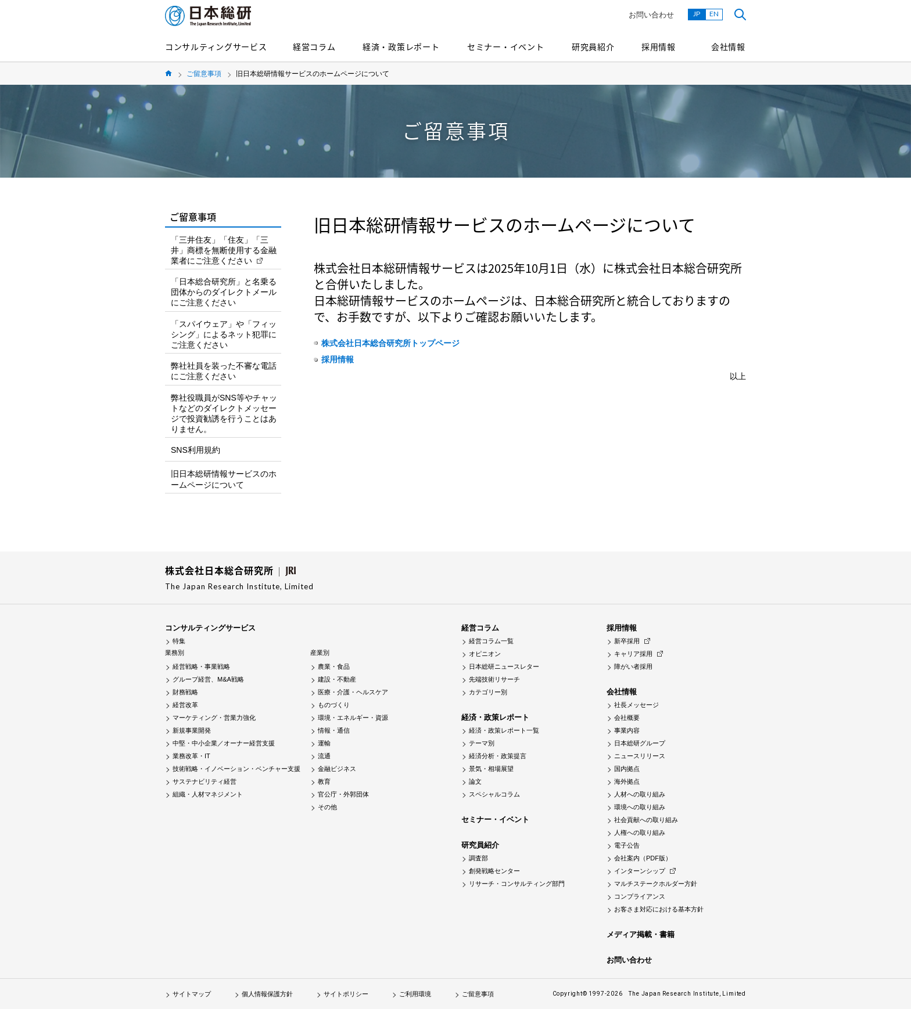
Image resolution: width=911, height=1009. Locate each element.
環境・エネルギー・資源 (353, 717)
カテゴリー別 (488, 692)
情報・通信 (334, 730)
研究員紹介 (593, 46)
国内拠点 (627, 768)
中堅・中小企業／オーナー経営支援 (224, 743)
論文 (475, 781)
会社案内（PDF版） (643, 858)
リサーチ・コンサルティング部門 (517, 883)
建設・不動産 (337, 679)
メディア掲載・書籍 (641, 934)
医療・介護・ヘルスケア (353, 692)
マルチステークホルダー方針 (655, 883)
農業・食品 (334, 666)
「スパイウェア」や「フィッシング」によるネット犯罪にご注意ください (224, 334)
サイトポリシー (346, 993)
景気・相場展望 (491, 768)
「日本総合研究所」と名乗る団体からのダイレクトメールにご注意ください (224, 292)
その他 (327, 806)
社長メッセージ (636, 704)
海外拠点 (627, 781)
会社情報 (728, 46)
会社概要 (627, 717)
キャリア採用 (633, 653)
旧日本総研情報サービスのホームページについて (224, 479)
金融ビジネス (337, 768)
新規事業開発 (192, 730)
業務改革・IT (191, 755)
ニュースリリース (639, 755)
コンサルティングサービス (216, 46)
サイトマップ (192, 993)
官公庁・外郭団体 (343, 794)
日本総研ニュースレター (504, 666)
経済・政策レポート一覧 (504, 730)
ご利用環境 (415, 993)
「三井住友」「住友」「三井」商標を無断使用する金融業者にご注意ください (224, 250)
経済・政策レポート (401, 46)
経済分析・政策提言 (497, 755)
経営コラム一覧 (491, 640)
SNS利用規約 (195, 450)
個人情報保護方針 (267, 993)
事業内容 (627, 730)
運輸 (324, 743)
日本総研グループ (639, 743)
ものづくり (334, 704)
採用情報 (658, 46)
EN (714, 13)
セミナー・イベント (505, 46)
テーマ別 (481, 743)
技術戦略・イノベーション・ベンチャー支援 (236, 768)
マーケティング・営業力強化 (214, 717)
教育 (324, 781)
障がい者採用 (633, 666)
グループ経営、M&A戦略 (208, 679)
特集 (179, 640)
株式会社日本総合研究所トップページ (390, 343)
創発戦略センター (494, 870)
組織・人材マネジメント (208, 794)
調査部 (478, 858)
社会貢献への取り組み (646, 819)
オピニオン (485, 653)
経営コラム (314, 46)
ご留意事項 (203, 74)
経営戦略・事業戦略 (201, 666)
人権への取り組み (639, 832)
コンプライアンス (639, 896)
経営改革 (185, 704)
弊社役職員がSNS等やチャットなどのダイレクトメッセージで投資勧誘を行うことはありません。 (224, 413)
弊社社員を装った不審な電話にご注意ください (224, 371)
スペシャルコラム (494, 794)
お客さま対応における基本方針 (659, 909)
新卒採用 (627, 640)
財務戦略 (185, 692)
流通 (324, 755)
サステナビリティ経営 (204, 781)
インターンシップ (639, 870)
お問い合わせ (651, 14)
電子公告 (627, 845)
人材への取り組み (639, 794)
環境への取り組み (639, 806)
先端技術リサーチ (494, 679)
